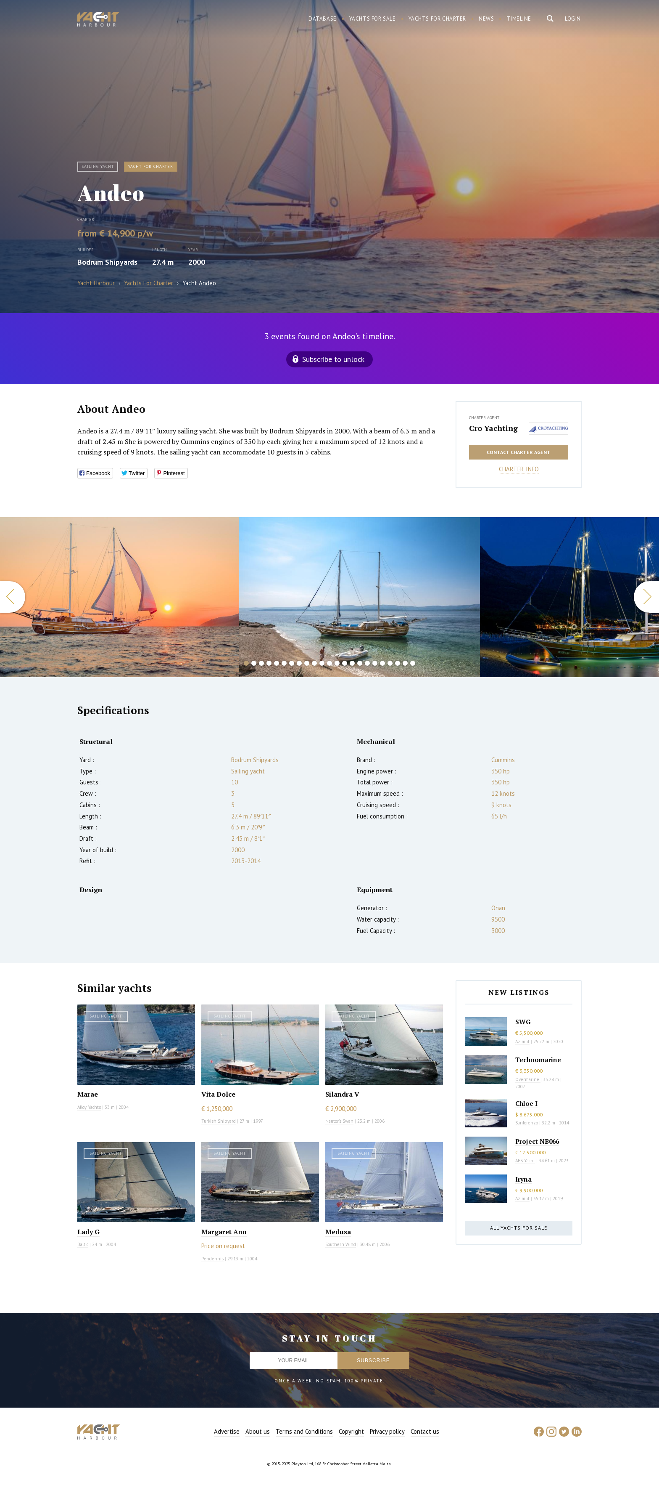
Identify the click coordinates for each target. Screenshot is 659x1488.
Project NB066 (537, 1141)
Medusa (338, 1231)
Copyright (351, 1431)
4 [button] (269, 663)
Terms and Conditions (304, 1431)
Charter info (519, 469)
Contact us (425, 1431)
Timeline (518, 18)
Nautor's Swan (339, 1121)
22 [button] (405, 663)
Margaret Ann (224, 1231)
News (486, 18)
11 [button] (321, 663)
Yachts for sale (372, 18)
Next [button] (646, 597)
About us (257, 1431)
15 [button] (352, 663)
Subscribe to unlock (333, 359)
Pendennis (212, 1259)
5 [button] (276, 663)
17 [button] (367, 663)
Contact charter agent (519, 452)
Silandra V (342, 1094)
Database (322, 18)
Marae (87, 1094)
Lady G (88, 1231)
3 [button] (261, 663)
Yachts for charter (438, 18)
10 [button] (314, 663)
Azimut (522, 1041)
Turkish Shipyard (218, 1121)
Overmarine (527, 1079)
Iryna (523, 1179)
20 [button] (390, 663)
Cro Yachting (493, 428)
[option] (359, 597)
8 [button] (299, 663)
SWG (522, 1022)
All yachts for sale (518, 1228)
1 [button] (246, 663)
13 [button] (337, 663)
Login (573, 18)
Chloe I (526, 1103)
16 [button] (359, 663)
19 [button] (382, 663)
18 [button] (374, 663)
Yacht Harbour (98, 20)
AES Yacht (525, 1161)
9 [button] (306, 663)
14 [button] (344, 663)
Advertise (227, 1431)
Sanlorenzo (526, 1123)
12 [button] (329, 663)
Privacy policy (387, 1431)
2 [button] (253, 663)
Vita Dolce (218, 1094)
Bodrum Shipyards (107, 262)
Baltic (82, 1244)
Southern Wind (340, 1244)
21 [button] (397, 663)
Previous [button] (12, 597)
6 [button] (284, 663)
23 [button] (412, 663)
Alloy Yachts (89, 1107)
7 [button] (291, 663)
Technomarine (538, 1059)
